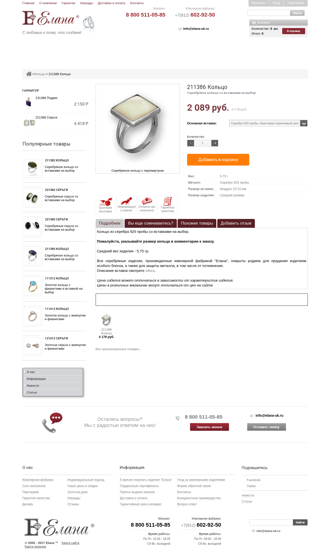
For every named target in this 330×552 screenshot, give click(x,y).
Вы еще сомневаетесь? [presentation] (150, 223)
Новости (33, 385)
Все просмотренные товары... (119, 349)
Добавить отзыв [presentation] (236, 223)
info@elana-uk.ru (196, 28)
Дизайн (27, 504)
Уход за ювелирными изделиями (201, 480)
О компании (48, 3)
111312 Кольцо (57, 278)
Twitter (251, 486)
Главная (28, 3)
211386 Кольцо (106, 331)
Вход (276, 3)
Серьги (106, 50)
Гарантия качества (36, 498)
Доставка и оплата (111, 3)
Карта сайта (70, 543)
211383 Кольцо (57, 249)
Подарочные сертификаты (139, 486)
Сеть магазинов (34, 486)
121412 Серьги (56, 338)
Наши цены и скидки (83, 486)
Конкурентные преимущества (198, 498)
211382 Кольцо (57, 160)
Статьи (32, 392)
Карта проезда (35, 546)
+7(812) (195, 15)
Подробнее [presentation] (109, 223)
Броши (149, 50)
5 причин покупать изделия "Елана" (146, 480)
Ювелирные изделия (51, 50)
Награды (86, 3)
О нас (31, 372)
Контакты (137, 3)
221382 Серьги (56, 190)
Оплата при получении (147, 204)
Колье (168, 50)
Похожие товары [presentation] (197, 223)
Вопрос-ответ (187, 504)
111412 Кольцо (57, 309)
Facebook (253, 480)
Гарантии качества (167, 205)
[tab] (110, 223)
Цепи (229, 50)
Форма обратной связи (194, 486)
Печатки (189, 50)
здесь (150, 270)
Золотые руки (78, 492)
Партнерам (295, 3)
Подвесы (128, 50)
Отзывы (73, 504)
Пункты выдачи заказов (137, 492)
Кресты (210, 50)
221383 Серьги (56, 219)
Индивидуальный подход (86, 480)
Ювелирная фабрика (37, 480)
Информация (36, 379)
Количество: (196, 136)
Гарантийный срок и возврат (140, 504)
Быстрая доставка (105, 205)
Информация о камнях (127, 204)
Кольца (85, 50)
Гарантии (68, 3)
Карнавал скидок (257, 50)
